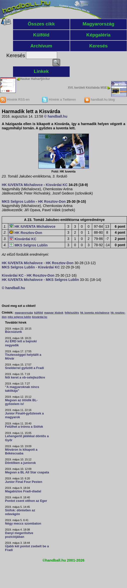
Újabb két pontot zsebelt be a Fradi (27, 548)
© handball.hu (55, 116)
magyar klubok (54, 312)
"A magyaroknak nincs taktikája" (22, 388)
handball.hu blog (99, 99)
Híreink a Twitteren (59, 99)
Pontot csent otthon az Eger (26, 501)
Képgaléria (98, 34)
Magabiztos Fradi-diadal (23, 491)
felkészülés (72, 312)
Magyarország (98, 23)
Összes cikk (41, 23)
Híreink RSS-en (15, 99)
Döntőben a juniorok (20, 463)
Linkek (41, 71)
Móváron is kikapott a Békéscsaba (21, 451)
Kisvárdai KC (57, 185)
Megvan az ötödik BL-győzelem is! (21, 402)
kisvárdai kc (39, 316)
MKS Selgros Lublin (18, 201)
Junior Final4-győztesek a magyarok (24, 415)
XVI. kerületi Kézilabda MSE (87, 87)
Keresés (98, 45)
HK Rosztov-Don (52, 201)
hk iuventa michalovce (94, 312)
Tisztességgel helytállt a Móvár (23, 356)
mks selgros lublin (19, 316)
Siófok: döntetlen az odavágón (20, 512)
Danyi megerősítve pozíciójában (19, 535)
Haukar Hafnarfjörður (35, 79)
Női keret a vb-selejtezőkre (25, 377)
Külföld (41, 34)
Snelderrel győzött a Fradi (24, 368)
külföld (38, 312)
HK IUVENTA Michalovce (22, 185)
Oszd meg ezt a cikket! (19, 306)
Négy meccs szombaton (23, 523)
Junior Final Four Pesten (23, 482)
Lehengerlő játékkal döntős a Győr (27, 438)
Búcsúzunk (13, 332)
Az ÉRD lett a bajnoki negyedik (21, 343)
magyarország (24, 312)
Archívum (41, 45)
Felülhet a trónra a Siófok (24, 426)
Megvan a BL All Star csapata (27, 472)
